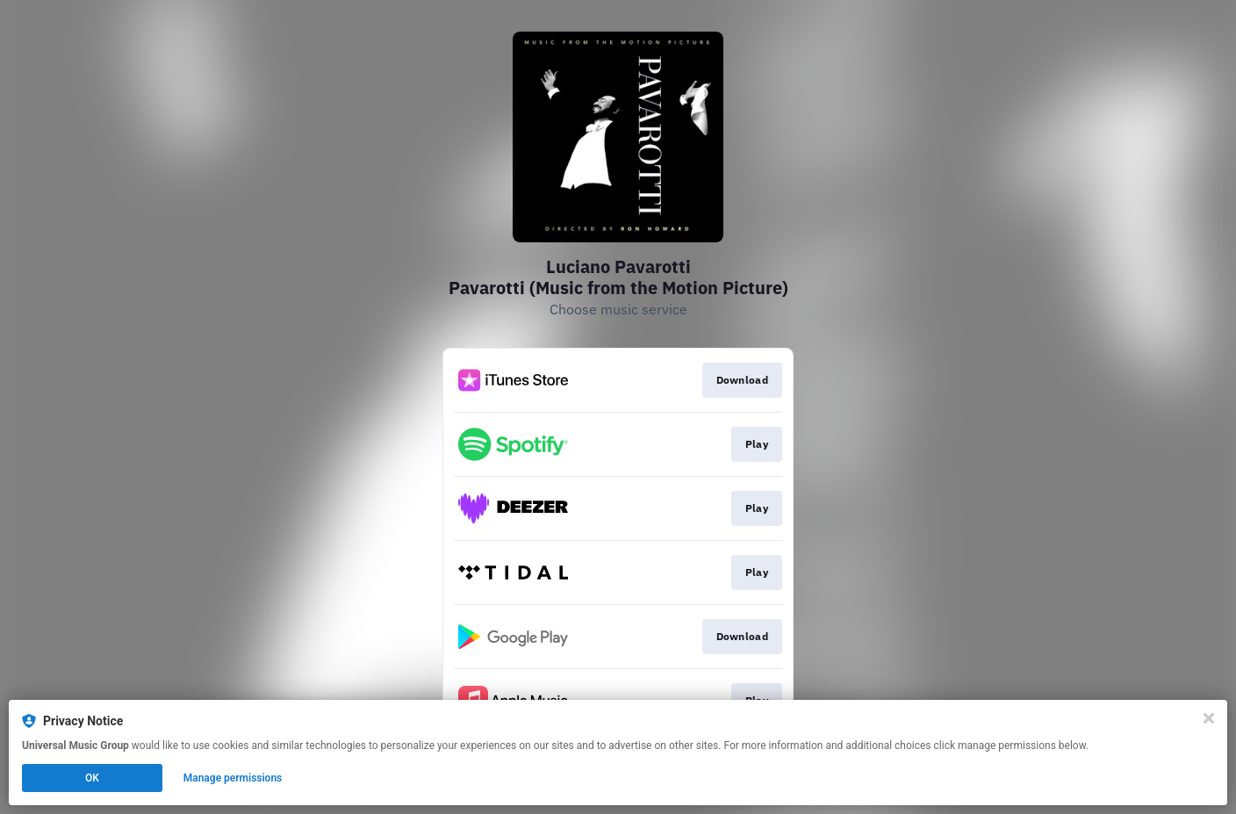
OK (92, 778)
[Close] (1209, 718)
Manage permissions (233, 778)
